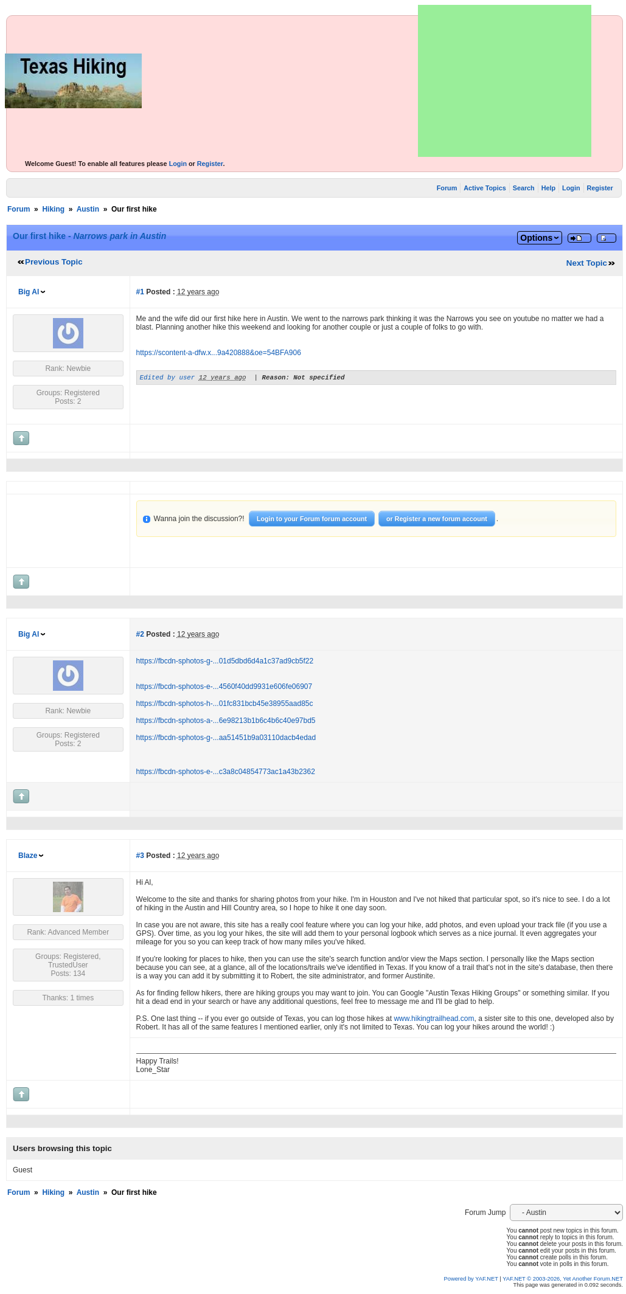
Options (536, 238)
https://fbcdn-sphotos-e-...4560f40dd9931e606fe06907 (224, 686)
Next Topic (586, 263)
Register (210, 163)
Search (524, 188)
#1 (140, 292)
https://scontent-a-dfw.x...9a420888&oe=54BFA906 (218, 352)
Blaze (27, 855)
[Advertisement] (504, 81)
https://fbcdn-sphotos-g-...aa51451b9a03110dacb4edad (226, 737)
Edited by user (167, 378)
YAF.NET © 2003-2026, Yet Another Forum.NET (563, 1279)
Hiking (53, 209)
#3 (140, 855)
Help (548, 188)
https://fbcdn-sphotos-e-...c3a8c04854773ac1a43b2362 (225, 771)
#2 (140, 634)
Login (178, 163)
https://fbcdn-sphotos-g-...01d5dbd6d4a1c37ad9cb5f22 (225, 661)
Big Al (28, 292)
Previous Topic (54, 261)
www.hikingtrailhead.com (434, 1018)
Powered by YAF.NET (471, 1279)
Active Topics (485, 188)
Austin (88, 209)
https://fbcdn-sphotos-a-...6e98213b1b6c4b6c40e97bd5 (226, 720)
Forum (447, 188)
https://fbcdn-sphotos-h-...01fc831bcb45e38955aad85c (224, 703)
